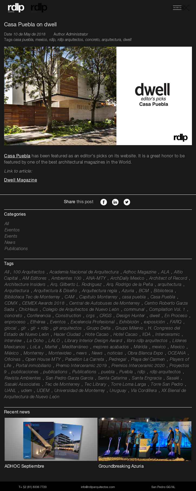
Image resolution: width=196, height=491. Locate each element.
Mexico (178, 347)
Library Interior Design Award (93, 341)
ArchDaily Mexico (127, 278)
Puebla (126, 372)
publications (55, 372)
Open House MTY (43, 360)
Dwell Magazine (20, 180)
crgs (90, 316)
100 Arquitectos (29, 272)
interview (13, 341)
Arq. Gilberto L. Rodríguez (76, 285)
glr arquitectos (67, 328)
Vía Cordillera (144, 391)
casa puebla (134, 297)
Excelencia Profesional (93, 322)
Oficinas (13, 360)
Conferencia (39, 316)
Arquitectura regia (99, 291)
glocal (10, 328)
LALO (54, 341)
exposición (154, 322)
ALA (165, 272)
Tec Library (95, 384)
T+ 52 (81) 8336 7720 (33, 487)
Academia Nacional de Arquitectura (84, 272)
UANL (10, 391)
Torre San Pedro (167, 384)
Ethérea (37, 322)
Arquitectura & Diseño (55, 291)
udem (26, 391)
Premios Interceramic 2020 (138, 366)
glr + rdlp (40, 328)
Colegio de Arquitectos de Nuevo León (81, 310)
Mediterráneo (75, 347)
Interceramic (167, 335)
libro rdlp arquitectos (147, 341)
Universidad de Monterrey (79, 391)
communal (134, 310)
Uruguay (118, 391)
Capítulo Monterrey (98, 297)
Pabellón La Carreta (84, 360)
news (81, 353)
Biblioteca (163, 291)
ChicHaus (28, 310)
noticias (115, 353)
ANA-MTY (96, 278)
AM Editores (34, 278)
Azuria (128, 291)
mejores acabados (111, 347)
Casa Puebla (17, 156)
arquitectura (170, 285)
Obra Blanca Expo (145, 353)
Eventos (12, 230)
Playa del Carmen (148, 360)
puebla (108, 372)
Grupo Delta (99, 328)
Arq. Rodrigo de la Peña (129, 285)
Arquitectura (17, 291)
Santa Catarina (112, 378)
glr (23, 328)
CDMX (11, 303)
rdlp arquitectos (165, 372)
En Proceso (176, 316)
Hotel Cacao (125, 335)
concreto (13, 316)
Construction (68, 316)
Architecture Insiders (25, 285)
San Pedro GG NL (163, 487)
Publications (16, 249)
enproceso (15, 322)
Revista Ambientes (23, 378)
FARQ (176, 322)
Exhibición (129, 322)
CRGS (106, 316)
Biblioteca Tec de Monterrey (32, 297)
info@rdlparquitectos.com (98, 487)
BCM (144, 291)
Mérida (140, 347)
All (7, 224)
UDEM (43, 391)
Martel (51, 347)
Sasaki (172, 378)
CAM (70, 297)
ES (174, 8)
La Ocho (35, 341)
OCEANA (177, 353)
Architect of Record (168, 278)
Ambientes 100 (66, 278)
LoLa (35, 347)
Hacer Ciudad (67, 335)
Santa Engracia (147, 378)
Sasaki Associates (22, 384)
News (10, 243)
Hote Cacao (97, 335)
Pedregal (117, 360)
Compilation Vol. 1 (167, 310)
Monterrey (34, 353)
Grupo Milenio (129, 328)
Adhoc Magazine (139, 272)
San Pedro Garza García (69, 378)
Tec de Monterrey (62, 384)
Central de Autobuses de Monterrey (104, 303)
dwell (155, 316)
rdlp (141, 372)
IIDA (146, 335)
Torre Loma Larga (128, 384)
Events (11, 236)
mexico (159, 347)
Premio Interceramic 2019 (81, 366)
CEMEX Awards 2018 (43, 303)
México (12, 353)
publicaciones (25, 372)
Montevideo (60, 353)
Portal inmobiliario (33, 366)
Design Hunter (130, 316)
